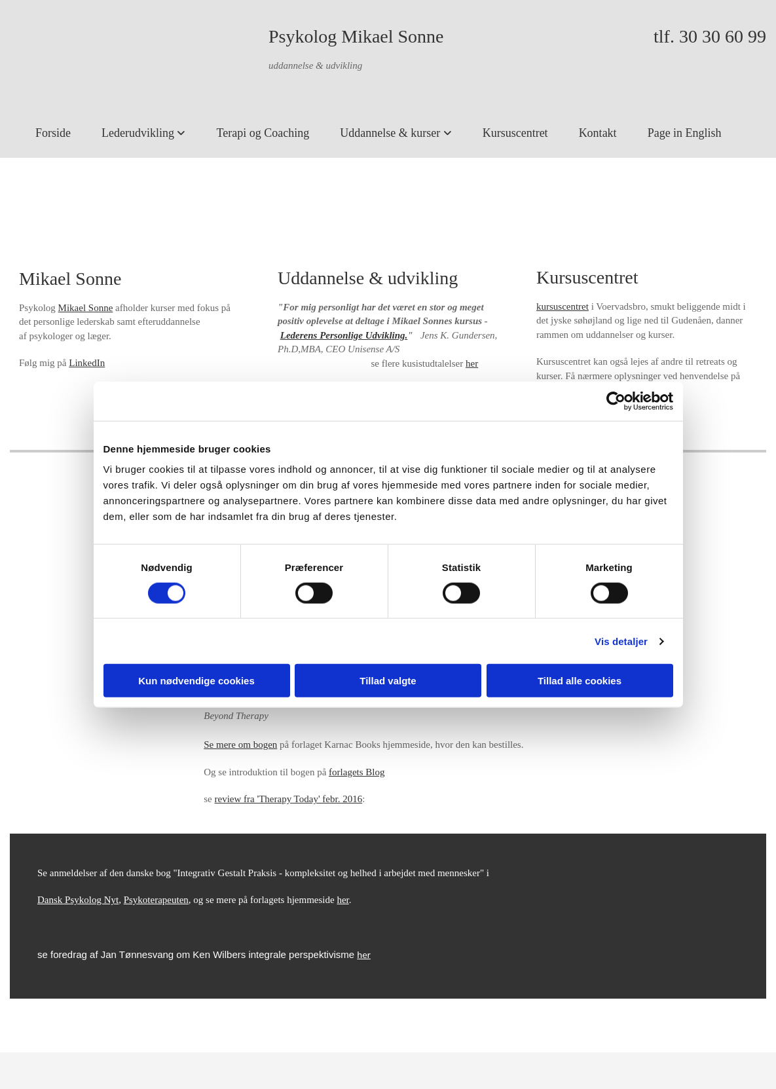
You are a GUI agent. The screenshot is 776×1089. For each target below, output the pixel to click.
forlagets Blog (356, 772)
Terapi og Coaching (262, 132)
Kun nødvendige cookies (196, 680)
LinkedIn (87, 363)
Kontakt (598, 132)
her (472, 363)
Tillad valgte (388, 680)
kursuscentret (562, 306)
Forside (53, 132)
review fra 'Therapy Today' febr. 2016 (289, 799)
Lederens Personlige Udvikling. (344, 335)
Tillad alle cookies (579, 680)
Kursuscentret (515, 132)
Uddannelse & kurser (391, 132)
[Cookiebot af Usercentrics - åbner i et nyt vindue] (616, 401)
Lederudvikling (139, 132)
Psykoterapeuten (156, 900)
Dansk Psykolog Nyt (78, 900)
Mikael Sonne (85, 308)
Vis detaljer (621, 640)
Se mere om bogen (240, 744)
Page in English (685, 132)
